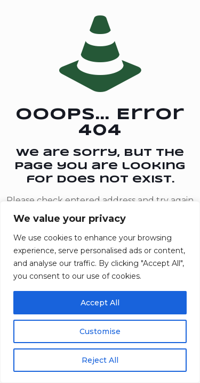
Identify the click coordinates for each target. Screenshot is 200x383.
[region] (100, 292)
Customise (100, 331)
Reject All (100, 360)
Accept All (100, 302)
